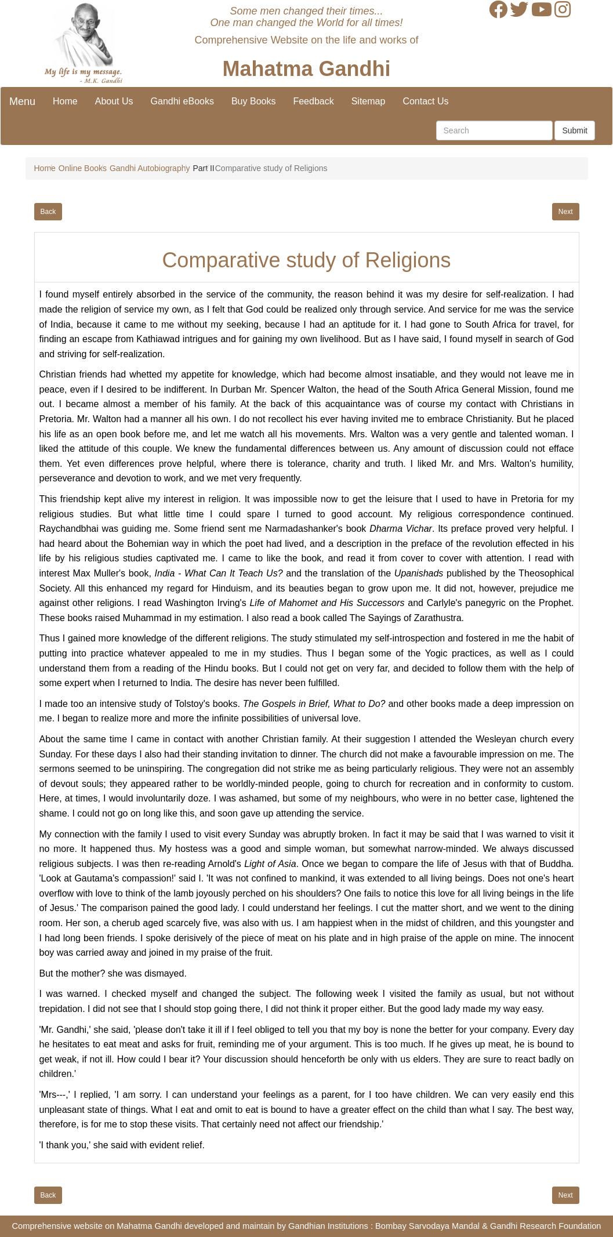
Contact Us (425, 101)
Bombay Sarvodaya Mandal (427, 1226)
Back (48, 212)
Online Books (83, 168)
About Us (114, 101)
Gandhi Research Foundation (545, 1226)
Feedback (313, 101)
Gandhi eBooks (182, 101)
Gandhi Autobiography (150, 168)
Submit (574, 130)
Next (565, 212)
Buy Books (253, 101)
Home (65, 101)
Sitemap (368, 101)
